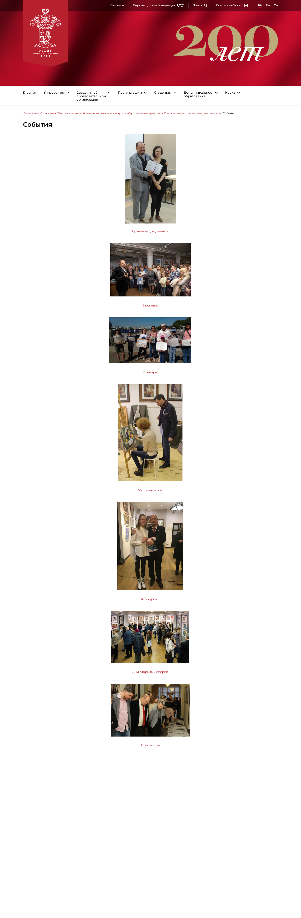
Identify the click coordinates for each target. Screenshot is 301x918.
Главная (29, 92)
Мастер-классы (150, 490)
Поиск (200, 5)
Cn (276, 5)
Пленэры (150, 372)
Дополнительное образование (198, 94)
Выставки (150, 305)
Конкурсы (149, 599)
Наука (230, 92)
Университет (54, 92)
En (268, 5)
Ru (260, 5)
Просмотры (150, 745)
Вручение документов (150, 231)
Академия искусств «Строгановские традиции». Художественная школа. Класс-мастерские (161, 113)
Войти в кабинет (232, 5)
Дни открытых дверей (150, 672)
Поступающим (130, 92)
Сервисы (117, 5)
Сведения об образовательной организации (91, 96)
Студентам (163, 92)
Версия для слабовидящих (158, 5)
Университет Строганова (39, 113)
